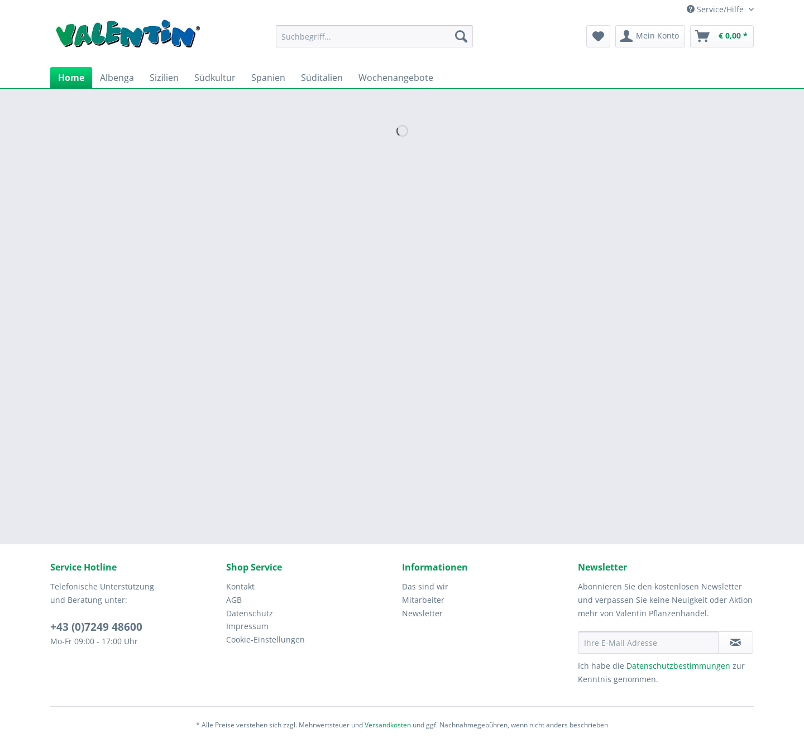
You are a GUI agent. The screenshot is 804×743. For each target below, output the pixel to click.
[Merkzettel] (598, 36)
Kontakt (240, 586)
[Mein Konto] (650, 36)
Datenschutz (249, 613)
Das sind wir (425, 586)
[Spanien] (268, 77)
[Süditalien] (322, 77)
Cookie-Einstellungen (265, 639)
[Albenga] (117, 77)
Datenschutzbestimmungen (678, 665)
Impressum (247, 626)
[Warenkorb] (722, 36)
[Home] (71, 77)
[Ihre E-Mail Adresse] (648, 642)
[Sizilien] (164, 77)
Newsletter (422, 613)
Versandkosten (388, 725)
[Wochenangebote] (396, 77)
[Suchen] (461, 36)
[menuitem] (374, 41)
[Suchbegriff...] (374, 36)
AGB (234, 600)
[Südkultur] (214, 77)
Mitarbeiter (423, 600)
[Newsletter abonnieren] (735, 642)
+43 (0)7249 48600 (96, 627)
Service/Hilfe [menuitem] (716, 9)
